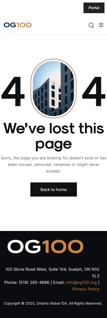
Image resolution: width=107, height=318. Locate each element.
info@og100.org (81, 282)
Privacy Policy (85, 288)
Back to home (53, 189)
